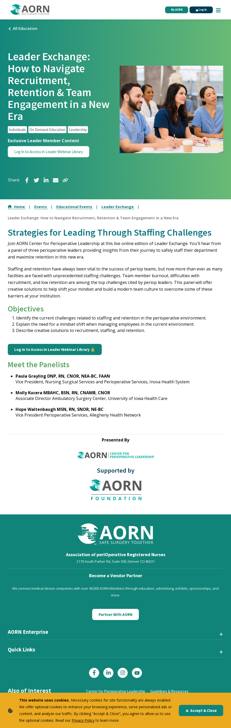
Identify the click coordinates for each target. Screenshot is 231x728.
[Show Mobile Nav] (218, 9)
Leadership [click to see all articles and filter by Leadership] (78, 129)
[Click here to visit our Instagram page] (123, 673)
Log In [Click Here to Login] (200, 10)
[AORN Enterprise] (115, 634)
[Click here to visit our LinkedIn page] (108, 673)
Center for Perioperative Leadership (115, 691)
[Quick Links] (115, 651)
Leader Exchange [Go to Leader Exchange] (118, 206)
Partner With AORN (115, 614)
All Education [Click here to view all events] (22, 28)
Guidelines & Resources (169, 691)
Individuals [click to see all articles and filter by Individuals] (17, 129)
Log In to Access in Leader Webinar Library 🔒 (54, 349)
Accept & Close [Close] (201, 710)
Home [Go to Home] (17, 206)
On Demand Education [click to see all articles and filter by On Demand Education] (47, 129)
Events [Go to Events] (41, 206)
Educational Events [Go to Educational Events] (74, 206)
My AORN (175, 10)
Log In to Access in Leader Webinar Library (48, 151)
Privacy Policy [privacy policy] (83, 720)
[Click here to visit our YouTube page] (137, 673)
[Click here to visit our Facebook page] (94, 673)
